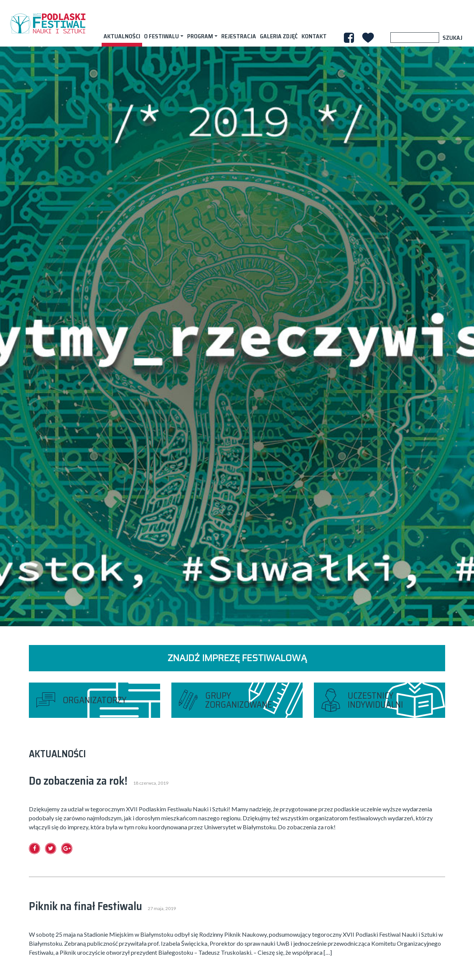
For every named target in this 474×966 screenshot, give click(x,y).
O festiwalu (161, 36)
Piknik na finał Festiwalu (85, 906)
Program (200, 36)
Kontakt (314, 36)
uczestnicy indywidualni (375, 700)
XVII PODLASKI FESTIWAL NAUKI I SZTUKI (47, 23)
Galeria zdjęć (279, 36)
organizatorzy (94, 700)
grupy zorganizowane (238, 700)
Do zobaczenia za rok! (78, 781)
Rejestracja (238, 36)
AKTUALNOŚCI (122, 36)
